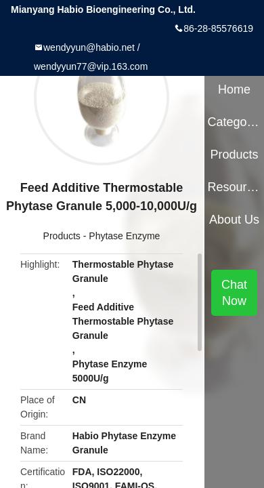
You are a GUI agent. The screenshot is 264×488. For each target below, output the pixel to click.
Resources (234, 187)
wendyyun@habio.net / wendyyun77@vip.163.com (91, 57)
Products (62, 235)
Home (234, 89)
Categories (234, 122)
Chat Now (234, 293)
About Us (234, 219)
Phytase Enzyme (124, 235)
